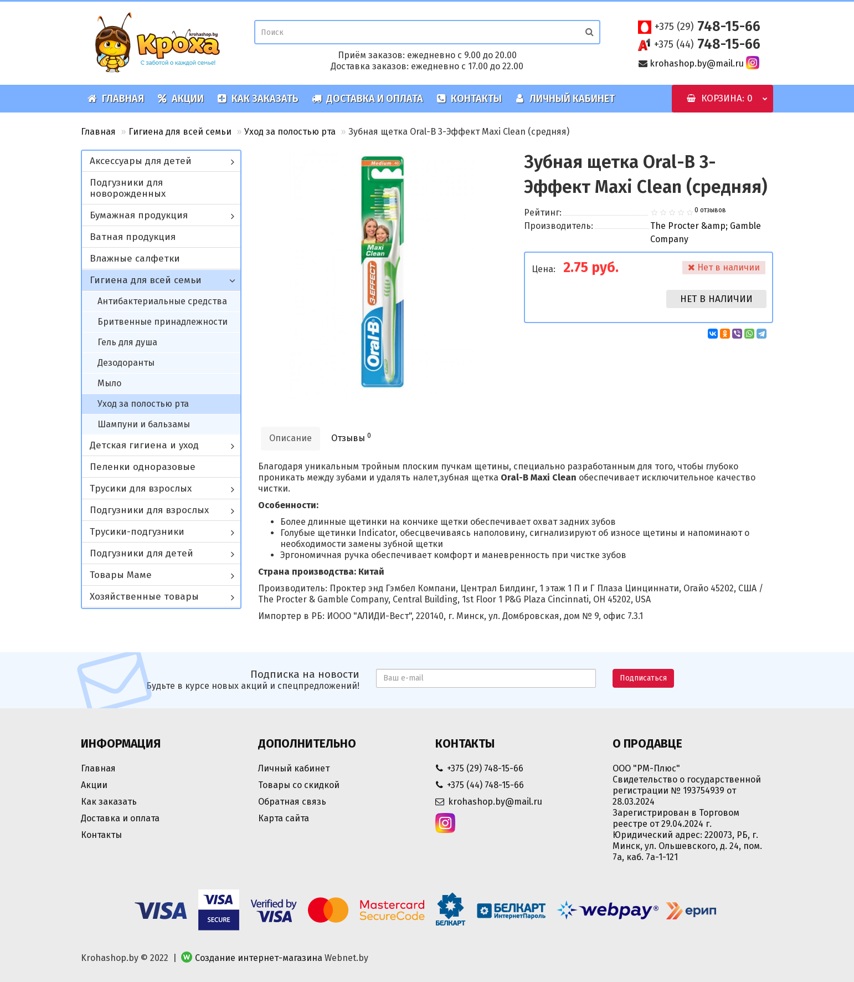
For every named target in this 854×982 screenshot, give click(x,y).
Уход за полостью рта (290, 131)
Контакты (469, 99)
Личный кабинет (565, 99)
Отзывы (351, 437)
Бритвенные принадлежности (162, 321)
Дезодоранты (126, 362)
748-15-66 (707, 26)
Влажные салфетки (135, 258)
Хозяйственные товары (144, 596)
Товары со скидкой (298, 785)
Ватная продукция (133, 237)
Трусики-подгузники (137, 532)
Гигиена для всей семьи (179, 131)
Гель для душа (127, 342)
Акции (180, 99)
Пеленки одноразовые (143, 467)
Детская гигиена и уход (144, 445)
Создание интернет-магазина (258, 958)
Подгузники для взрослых (149, 510)
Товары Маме (121, 575)
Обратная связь (292, 801)
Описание (290, 438)
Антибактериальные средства (162, 301)
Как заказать (258, 99)
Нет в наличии (716, 299)
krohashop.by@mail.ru (697, 63)
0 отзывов (710, 210)
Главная (116, 99)
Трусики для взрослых (141, 488)
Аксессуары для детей (141, 161)
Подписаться (643, 678)
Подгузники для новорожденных (128, 188)
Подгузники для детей (141, 553)
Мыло (109, 383)
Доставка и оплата (367, 99)
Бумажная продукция (139, 215)
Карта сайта (283, 818)
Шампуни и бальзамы (143, 424)
